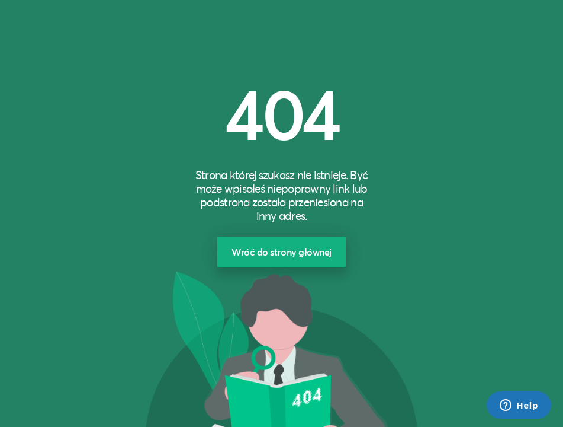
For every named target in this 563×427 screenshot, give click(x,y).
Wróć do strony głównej (281, 252)
